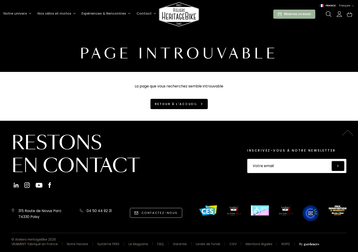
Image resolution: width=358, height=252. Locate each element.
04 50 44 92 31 (99, 210)
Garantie (180, 244)
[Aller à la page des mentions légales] (309, 244)
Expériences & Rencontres (102, 13)
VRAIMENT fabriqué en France (34, 244)
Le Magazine (138, 244)
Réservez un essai (297, 14)
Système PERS (108, 244)
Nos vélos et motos (53, 13)
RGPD (286, 244)
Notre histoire (77, 244)
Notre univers (14, 13)
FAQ (160, 244)
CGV (233, 244)
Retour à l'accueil (176, 104)
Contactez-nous (160, 213)
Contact (141, 13)
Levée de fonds (208, 244)
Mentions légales (259, 244)
